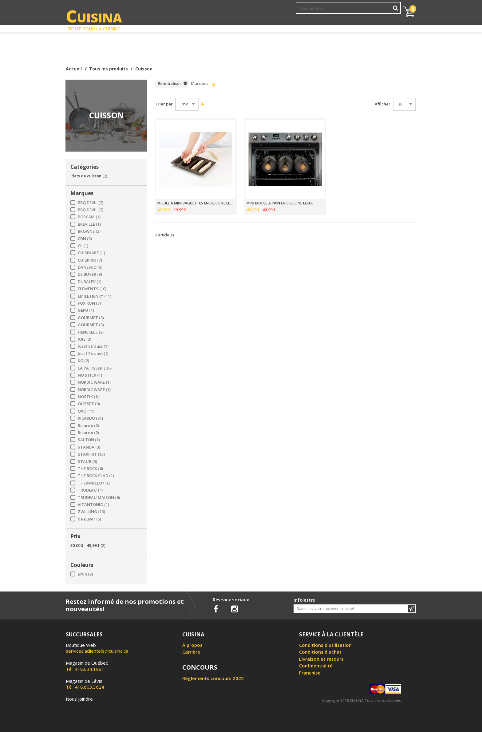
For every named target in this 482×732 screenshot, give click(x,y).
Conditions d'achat (320, 652)
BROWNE (89, 231)
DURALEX (89, 281)
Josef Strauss (93, 346)
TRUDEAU (90, 490)
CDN (85, 238)
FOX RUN (89, 303)
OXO (86, 411)
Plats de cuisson (88, 176)
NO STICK (90, 375)
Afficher (382, 104)
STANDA (89, 447)
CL (83, 245)
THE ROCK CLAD (96, 475)
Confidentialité (316, 666)
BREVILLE (89, 224)
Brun (85, 574)
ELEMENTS (92, 288)
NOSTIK (88, 396)
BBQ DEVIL (90, 202)
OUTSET (89, 403)
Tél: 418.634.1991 (87, 666)
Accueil (74, 69)
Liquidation (241, 27)
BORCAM (89, 217)
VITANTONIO (93, 504)
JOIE (84, 339)
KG (83, 360)
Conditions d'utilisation (325, 645)
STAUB (87, 461)
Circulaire (285, 27)
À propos (192, 645)
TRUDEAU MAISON (99, 497)
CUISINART (91, 252)
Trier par (164, 104)
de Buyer (89, 519)
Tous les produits (108, 69)
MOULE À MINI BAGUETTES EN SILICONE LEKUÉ (196, 203)
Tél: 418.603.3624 (85, 684)
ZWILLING (91, 511)
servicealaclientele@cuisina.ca (97, 651)
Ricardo (88, 425)
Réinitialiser (169, 83)
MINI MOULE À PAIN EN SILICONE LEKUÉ (280, 203)
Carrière (191, 652)
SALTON (89, 439)
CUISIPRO (90, 260)
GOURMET (91, 317)
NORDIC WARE (94, 382)
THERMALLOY (94, 483)
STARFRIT (91, 454)
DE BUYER (90, 274)
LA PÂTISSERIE (95, 368)
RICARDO (90, 418)
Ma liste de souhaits (346, 11)
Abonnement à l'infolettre (263, 11)
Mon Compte (308, 11)
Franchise (310, 673)
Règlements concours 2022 (213, 678)
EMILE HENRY (94, 296)
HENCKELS (91, 332)
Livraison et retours (321, 659)
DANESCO (90, 267)
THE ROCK (90, 468)
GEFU (86, 310)
